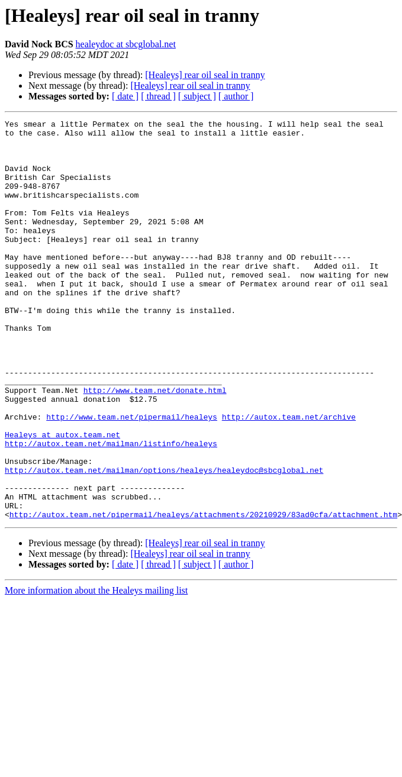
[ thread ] (158, 96)
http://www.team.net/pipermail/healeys (131, 477)
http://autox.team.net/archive (289, 477)
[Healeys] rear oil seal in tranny (205, 75)
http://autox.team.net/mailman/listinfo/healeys (111, 509)
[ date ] (125, 96)
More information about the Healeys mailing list (96, 670)
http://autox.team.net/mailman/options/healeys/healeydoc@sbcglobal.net (164, 541)
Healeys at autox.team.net (62, 498)
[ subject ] (197, 96)
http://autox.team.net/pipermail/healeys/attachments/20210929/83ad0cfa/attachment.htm (203, 594)
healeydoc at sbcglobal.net (126, 44)
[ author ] (236, 96)
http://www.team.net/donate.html (155, 445)
